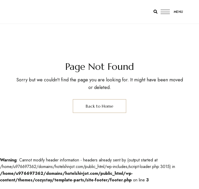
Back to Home (99, 106)
